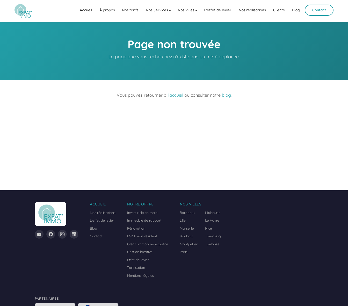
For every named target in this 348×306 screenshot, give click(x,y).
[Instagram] (62, 234)
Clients (279, 10)
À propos (107, 10)
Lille (183, 220)
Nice (208, 228)
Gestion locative (139, 252)
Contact (319, 10)
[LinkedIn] (74, 234)
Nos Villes (186, 10)
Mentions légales (140, 275)
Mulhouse (212, 213)
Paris (184, 252)
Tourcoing (213, 236)
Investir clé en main (142, 213)
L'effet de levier (217, 10)
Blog (296, 10)
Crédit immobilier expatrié (147, 244)
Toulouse (212, 244)
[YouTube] (39, 234)
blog (226, 95)
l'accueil (175, 95)
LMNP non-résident (142, 236)
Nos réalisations (252, 10)
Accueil (86, 10)
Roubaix (186, 236)
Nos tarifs (130, 10)
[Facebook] (50, 234)
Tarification (136, 267)
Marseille (187, 228)
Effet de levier (138, 260)
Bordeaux (187, 213)
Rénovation (136, 228)
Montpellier (188, 244)
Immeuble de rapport (144, 220)
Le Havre (212, 220)
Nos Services (157, 10)
